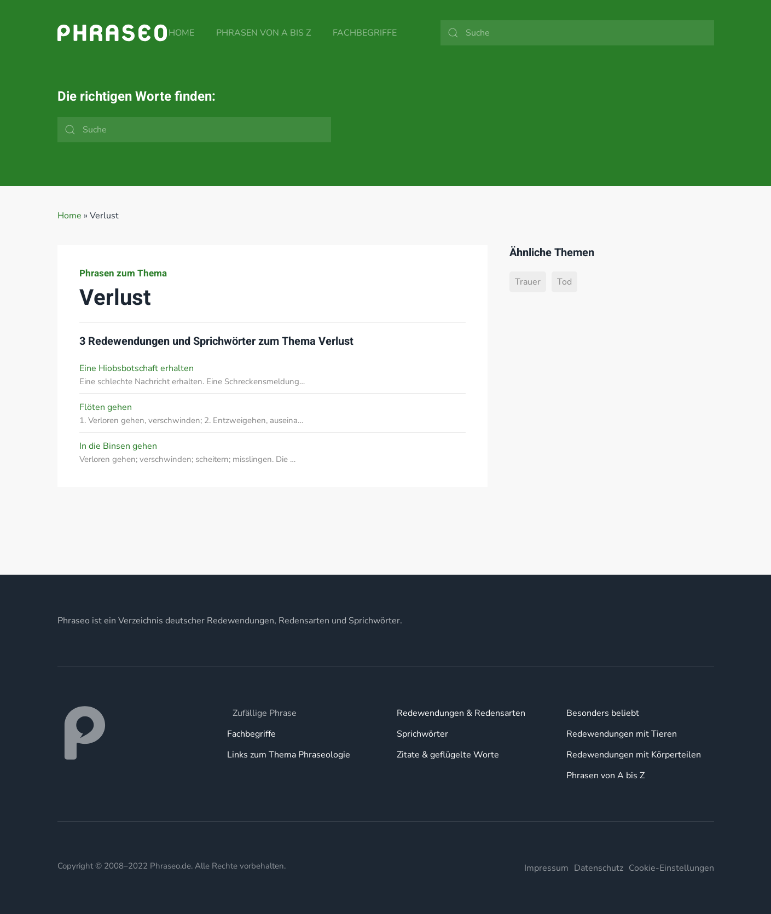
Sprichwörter (422, 734)
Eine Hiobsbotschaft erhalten (136, 368)
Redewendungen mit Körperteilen (633, 755)
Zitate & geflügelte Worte (448, 755)
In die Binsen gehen (118, 446)
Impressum (546, 868)
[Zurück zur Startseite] (112, 33)
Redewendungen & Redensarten (461, 713)
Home (181, 33)
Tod (564, 282)
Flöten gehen (105, 407)
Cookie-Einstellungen (671, 868)
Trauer (528, 282)
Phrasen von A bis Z (263, 33)
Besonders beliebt (602, 713)
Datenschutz (598, 868)
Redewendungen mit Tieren (621, 734)
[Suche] (577, 32)
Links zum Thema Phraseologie (288, 755)
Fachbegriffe (365, 33)
